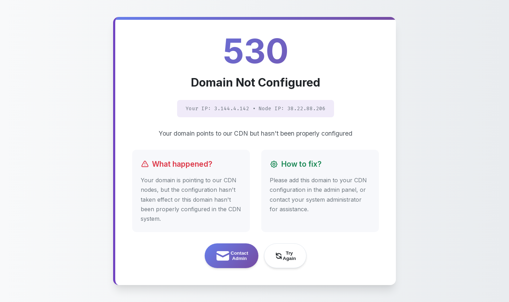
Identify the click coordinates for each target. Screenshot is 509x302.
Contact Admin (231, 256)
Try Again (285, 255)
